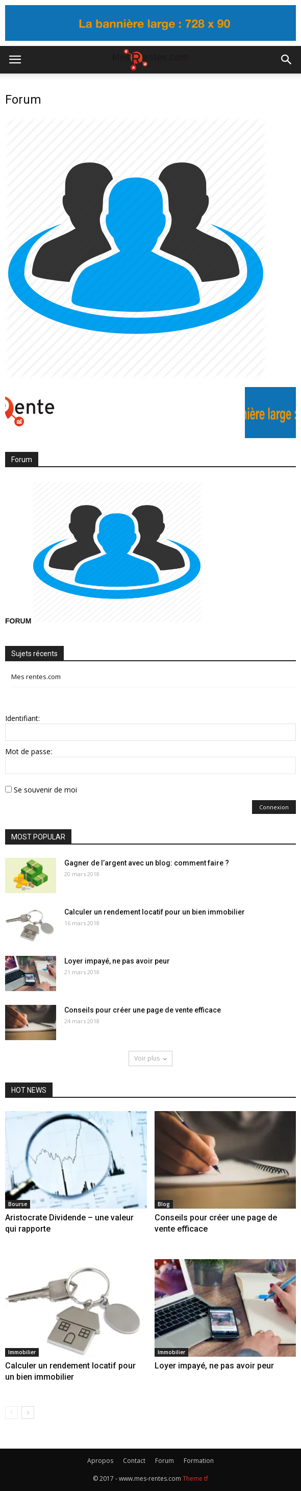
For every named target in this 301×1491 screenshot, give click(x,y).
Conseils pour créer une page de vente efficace (142, 1010)
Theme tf (195, 1478)
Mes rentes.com (36, 676)
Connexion (274, 807)
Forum (164, 1460)
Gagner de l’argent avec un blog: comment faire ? (146, 863)
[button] (286, 60)
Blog (164, 1204)
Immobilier (22, 1352)
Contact (134, 1460)
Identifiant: (22, 718)
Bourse (17, 1204)
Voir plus (150, 1058)
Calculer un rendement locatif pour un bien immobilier (154, 912)
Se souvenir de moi (45, 790)
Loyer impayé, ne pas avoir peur (117, 961)
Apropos (100, 1460)
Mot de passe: (28, 751)
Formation (199, 1460)
